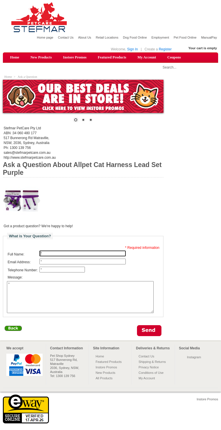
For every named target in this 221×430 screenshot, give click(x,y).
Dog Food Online (135, 37)
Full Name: (15, 254)
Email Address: (19, 262)
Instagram (194, 363)
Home (14, 57)
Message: (14, 278)
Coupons (174, 57)
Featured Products (112, 57)
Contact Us (65, 37)
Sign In (132, 49)
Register (165, 49)
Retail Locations (107, 37)
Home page (45, 37)
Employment (160, 37)
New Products (41, 57)
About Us (84, 37)
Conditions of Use (150, 378)
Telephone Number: (22, 270)
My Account (147, 57)
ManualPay (209, 37)
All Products (104, 384)
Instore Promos (75, 57)
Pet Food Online (185, 37)
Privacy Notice (148, 373)
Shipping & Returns (152, 368)
